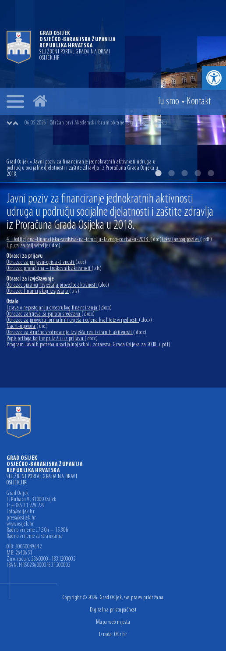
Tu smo (168, 101)
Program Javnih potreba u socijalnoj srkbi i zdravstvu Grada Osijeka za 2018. (89, 345)
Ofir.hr (120, 634)
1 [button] (158, 173)
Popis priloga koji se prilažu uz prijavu (52, 338)
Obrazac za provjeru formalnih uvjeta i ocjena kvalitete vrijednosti (79, 320)
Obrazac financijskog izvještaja (43, 291)
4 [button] (197, 173)
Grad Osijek (18, 162)
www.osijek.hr (20, 524)
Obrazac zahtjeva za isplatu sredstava (51, 314)
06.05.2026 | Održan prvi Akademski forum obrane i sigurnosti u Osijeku (96, 123)
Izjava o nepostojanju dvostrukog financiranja (59, 308)
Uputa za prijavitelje (33, 245)
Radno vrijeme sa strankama (35, 537)
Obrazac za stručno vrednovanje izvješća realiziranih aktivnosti (77, 332)
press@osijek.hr (21, 518)
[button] (214, 78)
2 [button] (171, 173)
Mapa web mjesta (113, 622)
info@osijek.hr (21, 512)
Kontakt (199, 101)
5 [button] (210, 173)
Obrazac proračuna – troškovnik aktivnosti (54, 268)
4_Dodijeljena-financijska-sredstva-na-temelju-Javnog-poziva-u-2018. (84, 239)
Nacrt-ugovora (27, 326)
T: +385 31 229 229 (26, 506)
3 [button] (184, 173)
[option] (121, 123)
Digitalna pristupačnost (113, 610)
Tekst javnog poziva (187, 239)
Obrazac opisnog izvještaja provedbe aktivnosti (58, 285)
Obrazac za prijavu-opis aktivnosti (47, 262)
